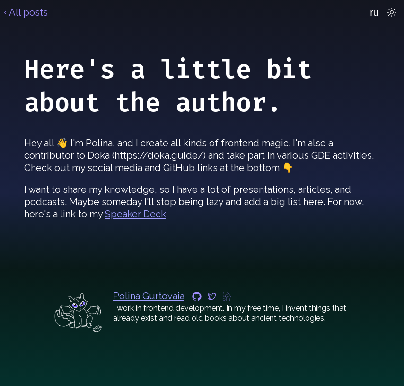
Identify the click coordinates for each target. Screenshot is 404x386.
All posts (25, 12)
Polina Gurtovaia (148, 296)
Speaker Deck (135, 214)
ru (374, 12)
